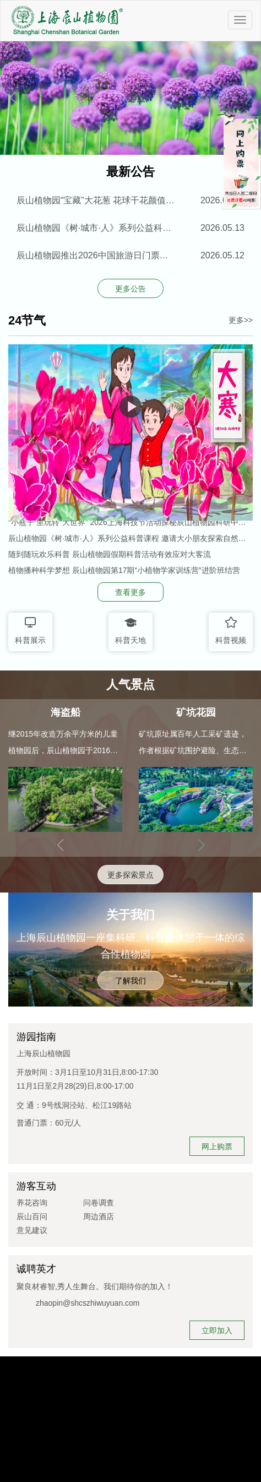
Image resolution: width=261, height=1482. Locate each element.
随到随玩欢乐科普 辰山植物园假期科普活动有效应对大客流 (109, 554)
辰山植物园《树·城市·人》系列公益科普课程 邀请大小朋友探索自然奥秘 (127, 538)
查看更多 (130, 592)
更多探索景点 (130, 874)
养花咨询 (32, 1202)
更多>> (241, 320)
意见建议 (32, 1230)
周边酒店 (98, 1216)
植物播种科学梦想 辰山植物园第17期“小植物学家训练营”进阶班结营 (124, 570)
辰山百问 (32, 1216)
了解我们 (130, 980)
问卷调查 (98, 1202)
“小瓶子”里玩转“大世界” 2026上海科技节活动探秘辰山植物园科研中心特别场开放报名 (127, 522)
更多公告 (130, 288)
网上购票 (217, 1146)
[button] (248, 98)
